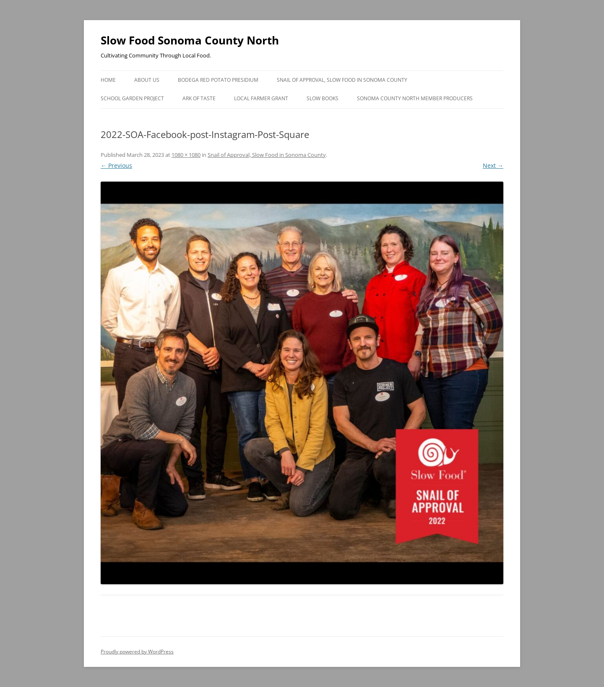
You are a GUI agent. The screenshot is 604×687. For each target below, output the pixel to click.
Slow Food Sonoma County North (190, 40)
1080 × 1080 (186, 155)
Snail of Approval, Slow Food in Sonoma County (342, 79)
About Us (146, 79)
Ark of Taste (199, 98)
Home (108, 79)
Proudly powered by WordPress (137, 651)
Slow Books (322, 98)
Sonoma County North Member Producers (415, 98)
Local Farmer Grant (261, 98)
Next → (493, 165)
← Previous (116, 165)
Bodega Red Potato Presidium (218, 79)
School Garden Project (132, 98)
